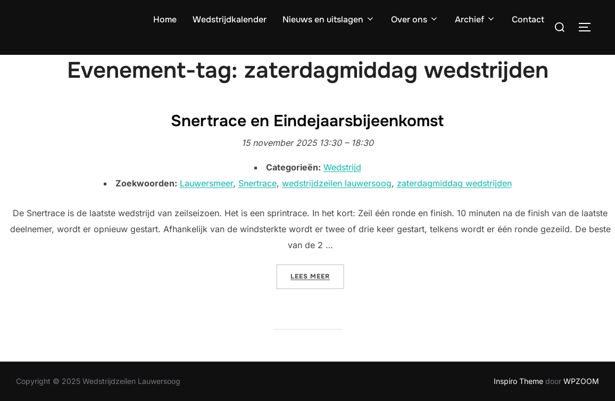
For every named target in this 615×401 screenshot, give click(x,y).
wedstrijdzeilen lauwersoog (337, 183)
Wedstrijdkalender (230, 19)
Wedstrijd (342, 167)
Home (165, 19)
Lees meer (317, 275)
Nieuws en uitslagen (328, 19)
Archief (475, 19)
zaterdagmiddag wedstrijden (454, 183)
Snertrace (257, 183)
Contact (528, 19)
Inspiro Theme (518, 381)
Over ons (415, 19)
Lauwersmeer (206, 183)
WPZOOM (581, 381)
